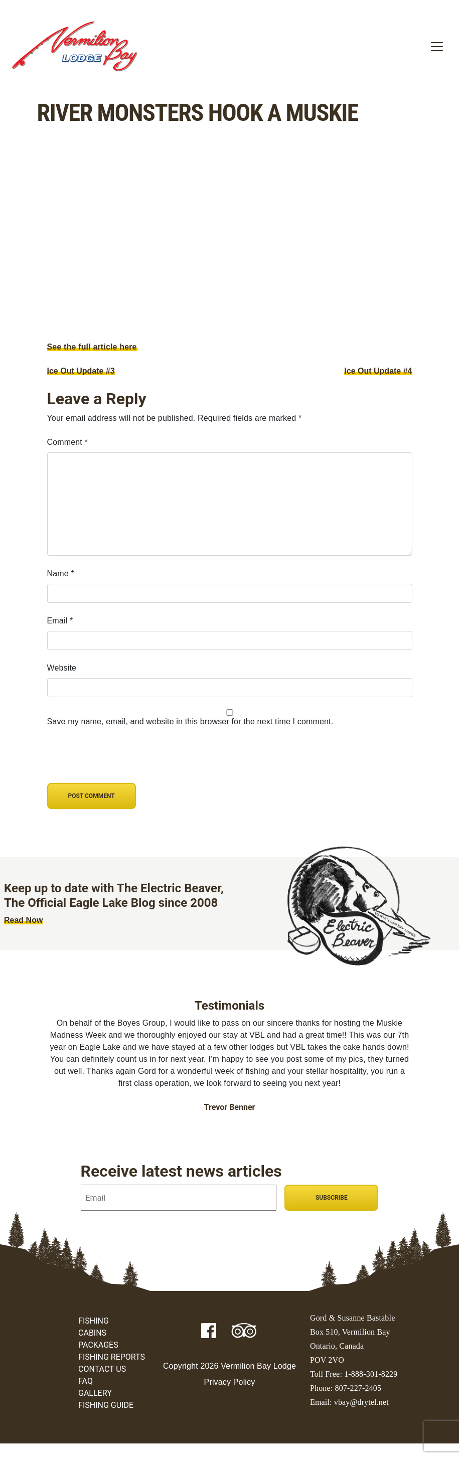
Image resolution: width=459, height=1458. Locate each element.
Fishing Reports (111, 1357)
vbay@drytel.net (361, 1402)
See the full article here (92, 347)
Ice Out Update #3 (81, 371)
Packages (98, 1345)
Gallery (95, 1393)
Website (62, 668)
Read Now (23, 920)
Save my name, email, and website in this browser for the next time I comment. (190, 721)
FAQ (85, 1381)
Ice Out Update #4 (378, 371)
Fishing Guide (105, 1405)
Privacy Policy (229, 1382)
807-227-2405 (358, 1388)
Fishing (93, 1321)
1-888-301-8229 (370, 1374)
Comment (67, 442)
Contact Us (102, 1369)
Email (60, 620)
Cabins (92, 1333)
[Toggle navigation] (437, 47)
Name (60, 573)
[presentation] (116, 761)
